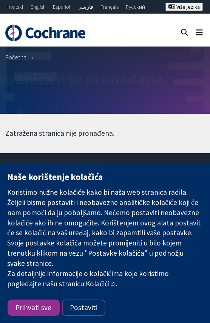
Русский (135, 6)
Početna (15, 57)
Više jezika (184, 6)
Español (61, 6)
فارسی (85, 6)
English (38, 6)
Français (109, 6)
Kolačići (98, 283)
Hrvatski (14, 6)
